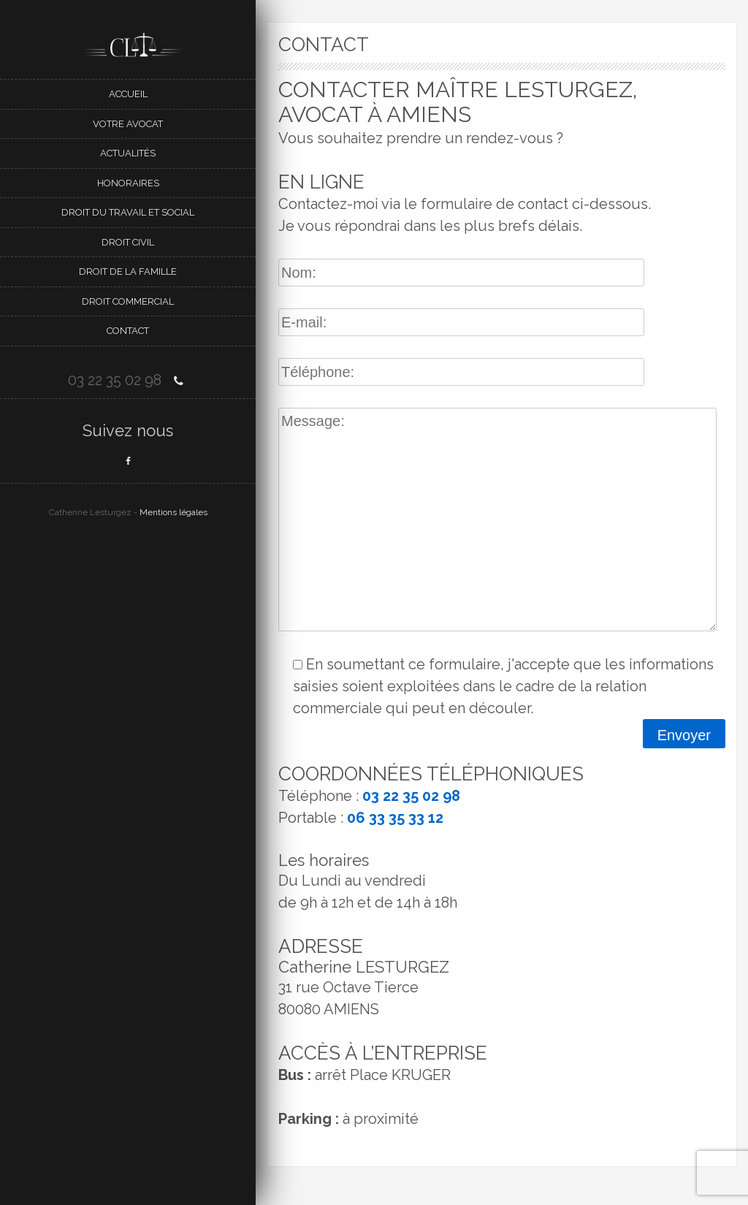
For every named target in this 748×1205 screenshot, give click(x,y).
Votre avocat (128, 123)
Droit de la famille (128, 271)
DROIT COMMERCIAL (128, 301)
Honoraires (128, 183)
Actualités (128, 153)
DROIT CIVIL (128, 242)
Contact (128, 330)
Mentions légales (173, 512)
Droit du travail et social (127, 212)
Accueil (128, 93)
